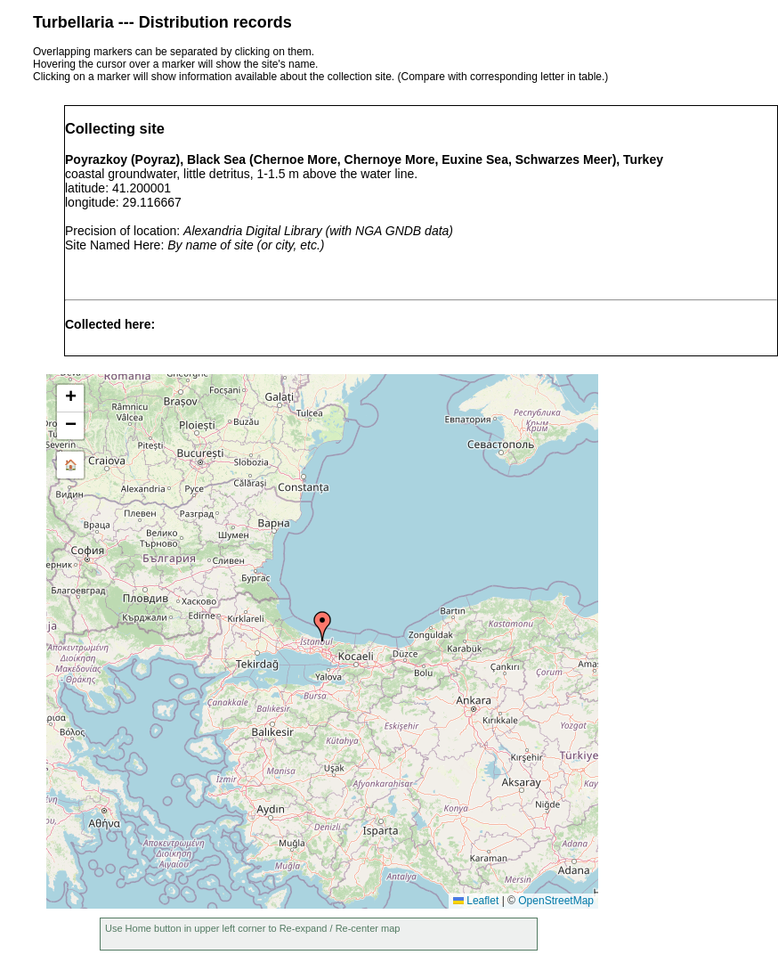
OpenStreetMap (556, 900)
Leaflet (475, 900)
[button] (322, 626)
